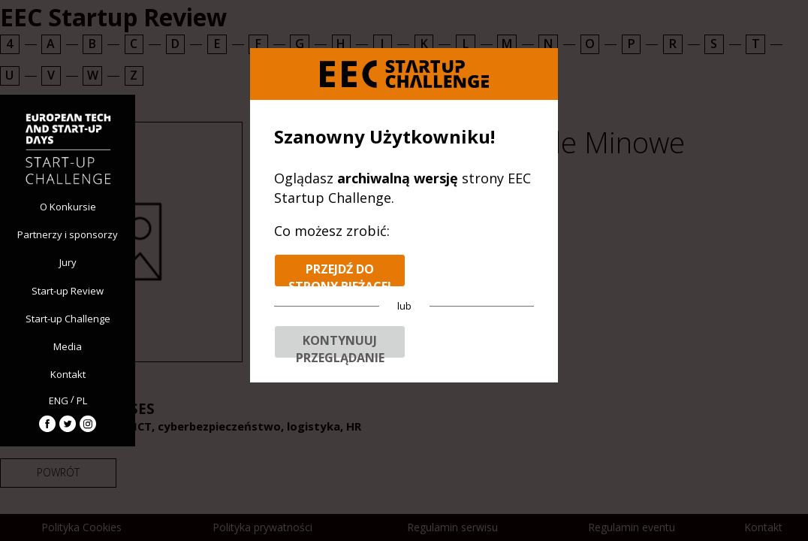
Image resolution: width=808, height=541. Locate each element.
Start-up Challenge (68, 318)
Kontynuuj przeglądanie (340, 345)
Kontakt (68, 374)
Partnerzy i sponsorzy (67, 234)
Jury (68, 262)
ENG (58, 400)
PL (82, 400)
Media (67, 346)
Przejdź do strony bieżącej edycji (339, 274)
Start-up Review (68, 291)
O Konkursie (68, 206)
